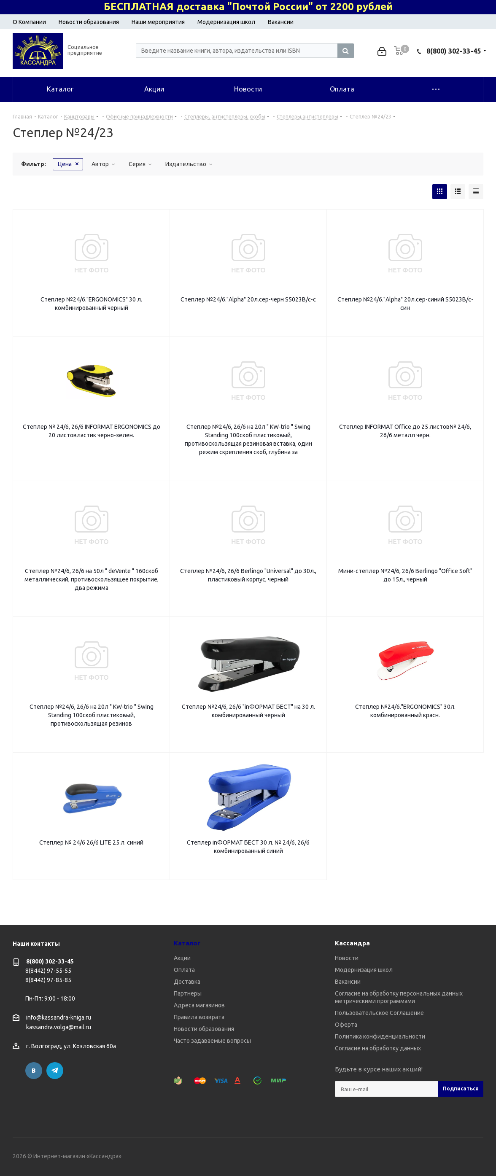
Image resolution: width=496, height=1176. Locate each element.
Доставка (187, 981)
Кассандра (352, 943)
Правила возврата (199, 1017)
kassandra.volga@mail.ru (58, 1027)
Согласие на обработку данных (378, 1048)
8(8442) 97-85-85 (48, 980)
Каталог (187, 943)
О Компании (29, 22)
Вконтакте (33, 1070)
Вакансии (281, 22)
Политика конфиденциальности (380, 1036)
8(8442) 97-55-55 (48, 970)
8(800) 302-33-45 (453, 51)
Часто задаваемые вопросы (212, 1040)
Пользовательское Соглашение (379, 1012)
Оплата (184, 969)
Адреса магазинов (199, 1005)
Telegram (54, 1070)
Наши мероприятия (158, 22)
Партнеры (188, 993)
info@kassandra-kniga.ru (58, 1017)
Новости (347, 958)
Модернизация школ (226, 22)
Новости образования (89, 22)
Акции (182, 958)
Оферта (346, 1024)
